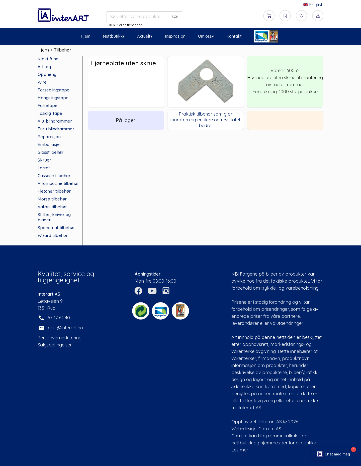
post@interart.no (65, 328)
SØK (175, 17)
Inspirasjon (175, 36)
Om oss (205, 36)
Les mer (239, 450)
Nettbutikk (113, 36)
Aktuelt (143, 36)
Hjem (85, 36)
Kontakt (234, 36)
